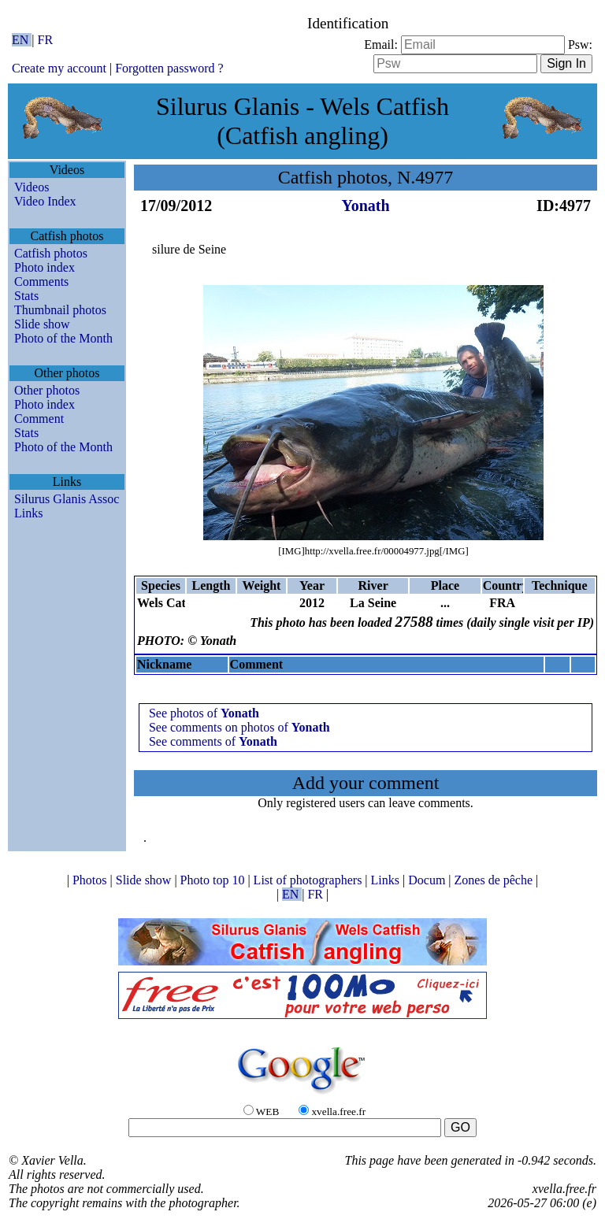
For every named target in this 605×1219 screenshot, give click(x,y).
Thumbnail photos (60, 310)
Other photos (47, 390)
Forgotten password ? (169, 68)
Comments (41, 281)
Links (28, 513)
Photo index (44, 267)
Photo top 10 (214, 880)
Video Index (45, 201)
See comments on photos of (239, 727)
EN (22, 39)
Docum (428, 880)
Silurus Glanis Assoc (66, 499)
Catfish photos (50, 253)
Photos (91, 880)
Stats (26, 295)
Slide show (42, 324)
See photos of (204, 713)
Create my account (59, 68)
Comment (39, 418)
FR (46, 39)
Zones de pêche (495, 880)
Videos (31, 187)
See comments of (213, 741)
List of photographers (310, 880)
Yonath (365, 205)
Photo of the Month (63, 338)
